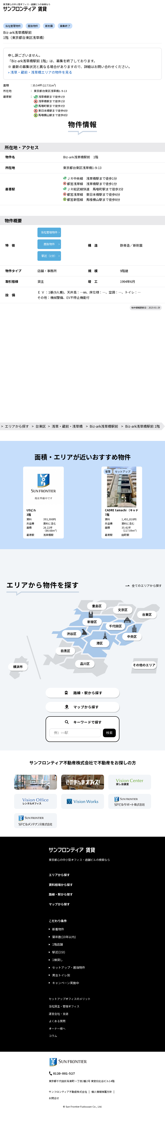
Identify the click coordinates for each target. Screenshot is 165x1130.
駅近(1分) (58, 952)
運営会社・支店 (58, 1014)
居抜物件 (49, 244)
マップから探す (59, 904)
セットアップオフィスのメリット (70, 999)
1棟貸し (57, 960)
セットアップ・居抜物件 (68, 967)
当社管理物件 (49, 232)
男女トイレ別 (61, 975)
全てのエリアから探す (147, 585)
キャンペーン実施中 (65, 983)
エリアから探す (17, 426)
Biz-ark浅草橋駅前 (104, 426)
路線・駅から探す (61, 894)
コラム (53, 1036)
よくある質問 (57, 1021)
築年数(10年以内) (64, 937)
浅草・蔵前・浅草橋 (67, 426)
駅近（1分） (49, 256)
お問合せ (54, 1098)
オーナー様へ (57, 1028)
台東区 (41, 426)
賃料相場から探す (61, 884)
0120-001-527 (64, 1073)
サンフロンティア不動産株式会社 (68, 1091)
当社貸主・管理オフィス (64, 1006)
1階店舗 (57, 944)
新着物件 (58, 929)
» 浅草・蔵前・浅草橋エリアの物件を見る (40, 72)
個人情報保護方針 (101, 1091)
